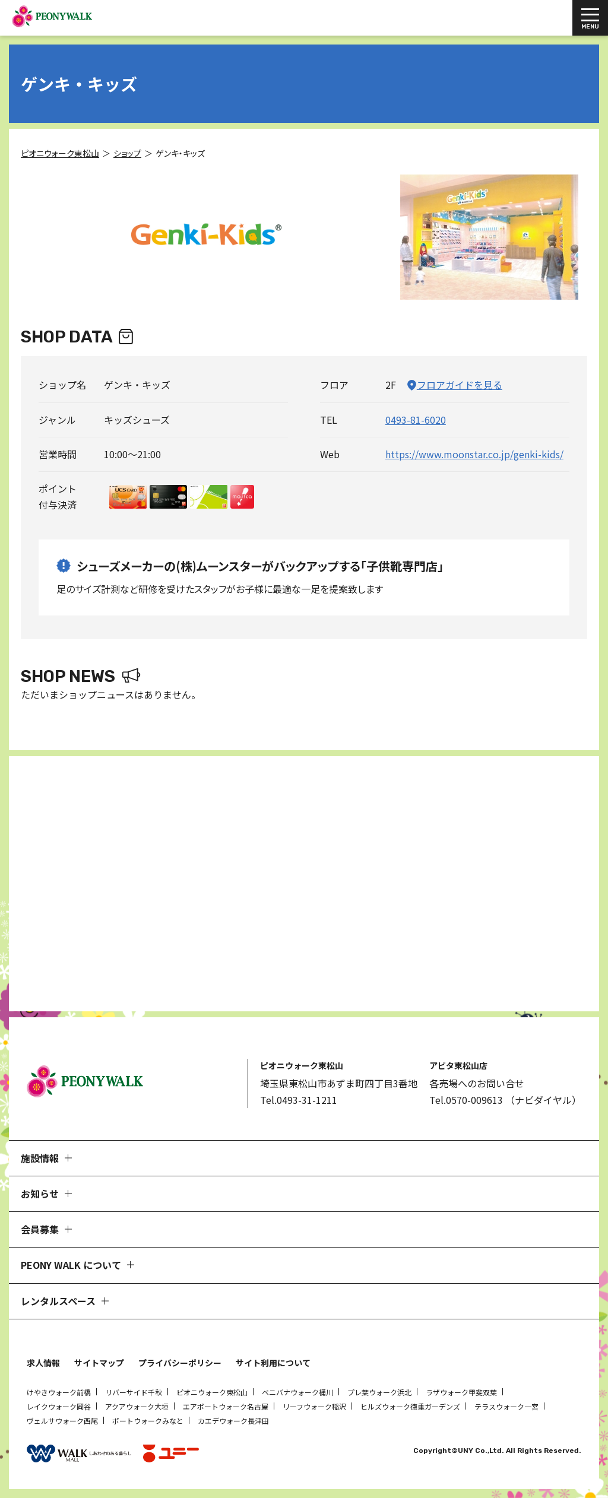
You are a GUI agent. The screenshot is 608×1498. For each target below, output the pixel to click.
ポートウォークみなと (147, 1421)
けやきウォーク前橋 (59, 1392)
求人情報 (43, 1363)
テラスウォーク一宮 (506, 1406)
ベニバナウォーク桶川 (297, 1392)
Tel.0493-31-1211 (298, 1100)
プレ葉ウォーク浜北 (379, 1392)
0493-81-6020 (415, 419)
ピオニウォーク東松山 (212, 1392)
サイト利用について (273, 1363)
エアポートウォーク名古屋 (225, 1406)
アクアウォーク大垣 (137, 1406)
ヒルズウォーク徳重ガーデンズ (410, 1406)
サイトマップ (99, 1363)
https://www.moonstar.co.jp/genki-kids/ (474, 454)
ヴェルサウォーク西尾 (62, 1421)
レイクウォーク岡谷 (59, 1406)
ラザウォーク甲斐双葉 (461, 1392)
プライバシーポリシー (179, 1363)
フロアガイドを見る (459, 384)
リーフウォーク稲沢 (314, 1406)
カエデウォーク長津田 (233, 1421)
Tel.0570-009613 (466, 1100)
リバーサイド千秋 (133, 1392)
